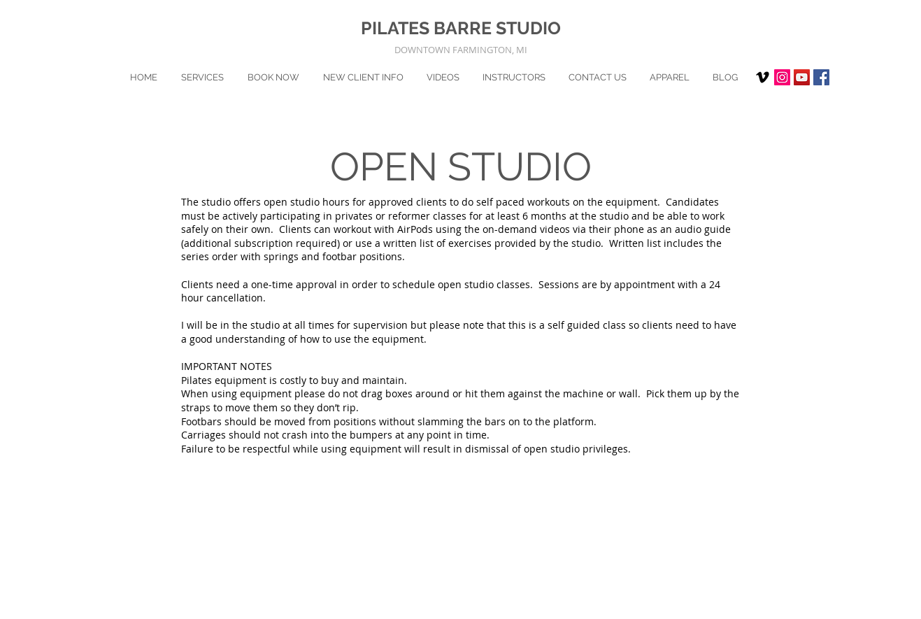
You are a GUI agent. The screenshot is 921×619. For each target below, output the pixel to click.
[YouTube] (802, 77)
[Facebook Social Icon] (821, 77)
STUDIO (528, 27)
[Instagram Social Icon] (782, 77)
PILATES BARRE (428, 27)
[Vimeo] (763, 77)
